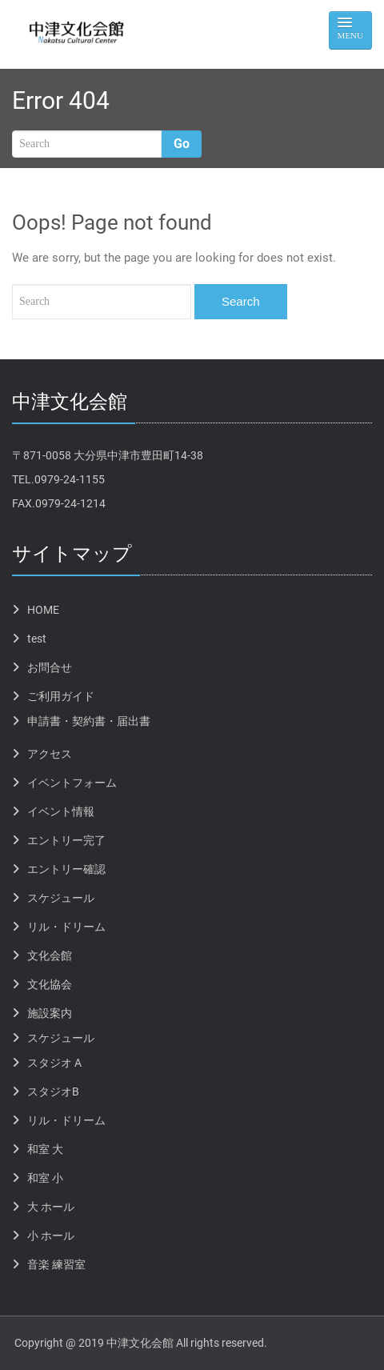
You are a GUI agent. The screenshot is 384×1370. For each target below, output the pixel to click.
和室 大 (45, 1149)
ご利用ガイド (60, 696)
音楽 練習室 (56, 1264)
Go (182, 143)
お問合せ (49, 667)
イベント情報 (60, 811)
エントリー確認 (66, 869)
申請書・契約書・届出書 (88, 721)
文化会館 (49, 955)
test (36, 638)
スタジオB (53, 1091)
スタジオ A (54, 1062)
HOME (43, 609)
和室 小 (45, 1178)
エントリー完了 (66, 840)
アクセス (49, 753)
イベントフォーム (72, 782)
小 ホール (50, 1235)
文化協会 (49, 984)
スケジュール (60, 897)
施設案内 (49, 1013)
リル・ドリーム (66, 926)
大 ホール (50, 1206)
